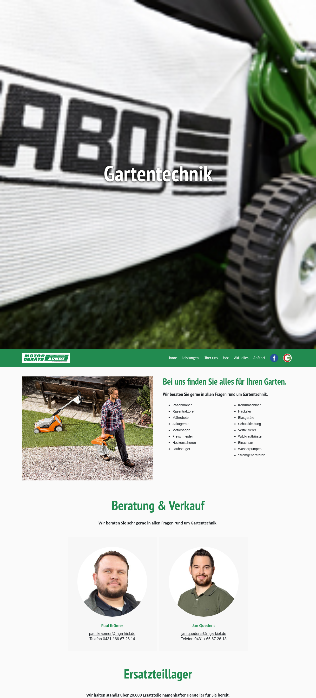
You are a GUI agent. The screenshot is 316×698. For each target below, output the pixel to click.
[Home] (172, 358)
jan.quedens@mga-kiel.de (203, 634)
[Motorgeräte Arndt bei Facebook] (274, 358)
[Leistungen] (190, 358)
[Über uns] (210, 358)
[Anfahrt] (259, 358)
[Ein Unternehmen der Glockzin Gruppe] (287, 358)
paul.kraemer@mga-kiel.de (112, 634)
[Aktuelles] (241, 358)
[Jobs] (226, 358)
